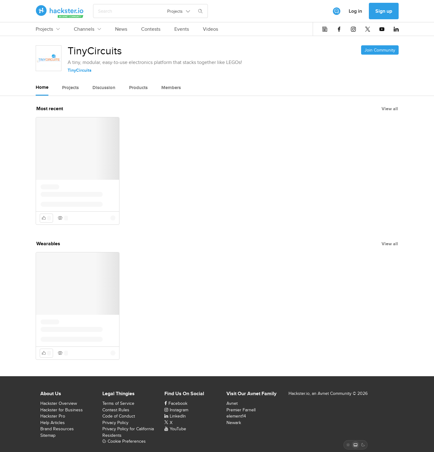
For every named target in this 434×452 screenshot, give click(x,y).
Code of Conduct (118, 416)
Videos (210, 29)
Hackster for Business (61, 410)
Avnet (232, 403)
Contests (150, 29)
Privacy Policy (115, 422)
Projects (48, 29)
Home (42, 87)
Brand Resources (57, 429)
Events (181, 29)
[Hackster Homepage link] (60, 11)
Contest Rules (115, 410)
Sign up (383, 11)
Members (171, 87)
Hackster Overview (58, 403)
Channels (87, 29)
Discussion (103, 87)
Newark (233, 422)
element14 (236, 416)
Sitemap (48, 435)
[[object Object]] (336, 11)
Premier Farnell (241, 410)
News (121, 29)
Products (138, 87)
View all (390, 108)
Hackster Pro (52, 416)
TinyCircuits (80, 70)
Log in (355, 11)
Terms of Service (118, 403)
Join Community (380, 50)
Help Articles (52, 422)
